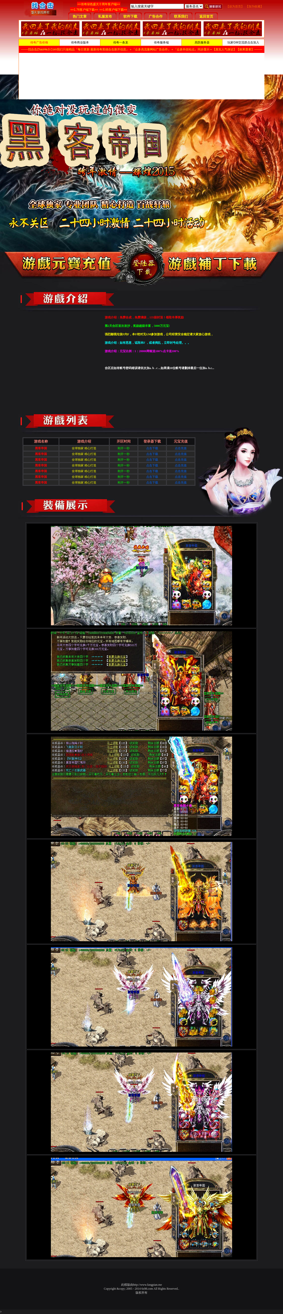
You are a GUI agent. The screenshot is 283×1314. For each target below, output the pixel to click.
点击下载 (152, 448)
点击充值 (181, 448)
